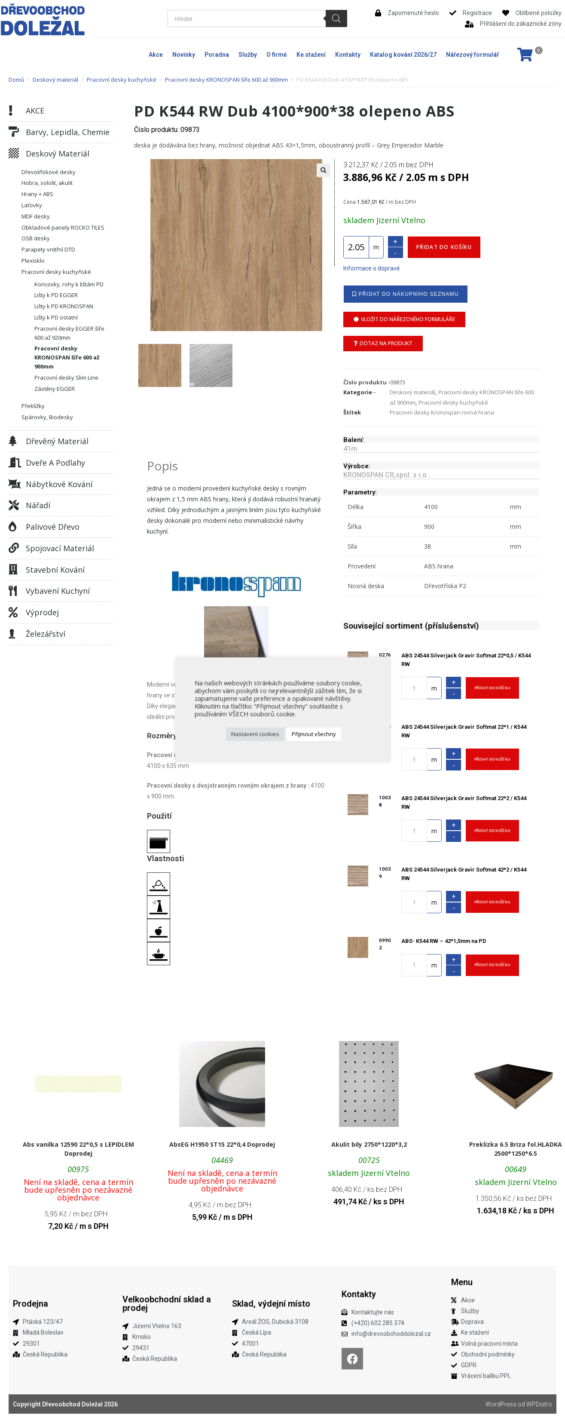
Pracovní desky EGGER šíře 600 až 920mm (69, 333)
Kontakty (347, 54)
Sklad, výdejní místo (271, 1303)
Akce (156, 54)
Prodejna (30, 1303)
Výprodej (42, 612)
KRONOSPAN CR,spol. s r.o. (385, 475)
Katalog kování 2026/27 (403, 54)
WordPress (501, 1404)
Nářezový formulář (472, 54)
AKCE (35, 110)
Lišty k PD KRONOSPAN (63, 306)
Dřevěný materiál (57, 441)
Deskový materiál (55, 79)
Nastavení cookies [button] (255, 734)
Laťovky (31, 205)
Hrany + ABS (37, 194)
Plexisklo (33, 260)
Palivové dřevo (52, 527)
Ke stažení (311, 54)
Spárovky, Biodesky (47, 417)
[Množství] (356, 247)
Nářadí (38, 505)
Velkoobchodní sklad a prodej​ (166, 1303)
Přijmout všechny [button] (314, 734)
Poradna (217, 54)
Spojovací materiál (60, 548)
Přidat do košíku (444, 247)
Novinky (183, 54)
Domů (16, 79)
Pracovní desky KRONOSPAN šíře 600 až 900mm (226, 79)
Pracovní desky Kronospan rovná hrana (442, 412)
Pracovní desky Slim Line (66, 377)
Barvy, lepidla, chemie (68, 132)
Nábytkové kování (59, 484)
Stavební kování (55, 570)
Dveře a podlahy (55, 462)
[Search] (336, 18)
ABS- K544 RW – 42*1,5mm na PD (443, 941)
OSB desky (35, 238)
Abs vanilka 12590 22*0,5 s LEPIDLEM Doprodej (78, 1148)
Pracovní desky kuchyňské (121, 79)
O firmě (276, 54)
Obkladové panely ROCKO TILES (62, 227)
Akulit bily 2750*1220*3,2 (369, 1144)
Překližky (33, 406)
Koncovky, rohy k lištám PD (69, 284)
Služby (247, 54)
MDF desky (35, 216)
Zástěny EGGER (54, 389)
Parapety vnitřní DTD (48, 249)
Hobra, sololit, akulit (47, 183)
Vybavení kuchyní (58, 591)
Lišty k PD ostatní (56, 317)
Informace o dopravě (371, 268)
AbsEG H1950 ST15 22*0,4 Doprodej (222, 1144)
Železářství (45, 634)
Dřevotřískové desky (48, 172)
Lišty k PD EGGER (56, 295)
